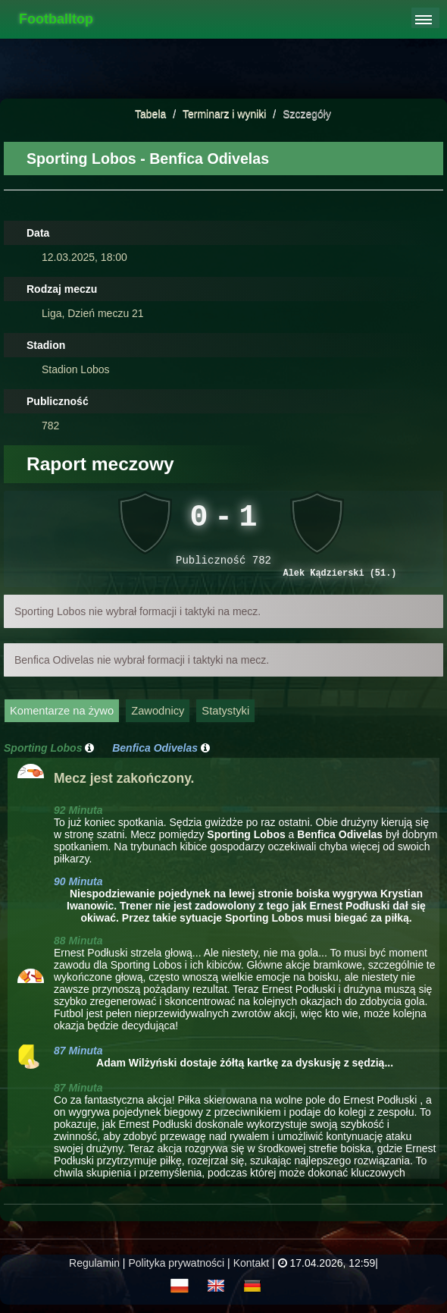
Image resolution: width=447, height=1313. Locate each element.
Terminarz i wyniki (224, 114)
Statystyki (225, 715)
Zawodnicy (157, 715)
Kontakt (251, 1267)
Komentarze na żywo (62, 715)
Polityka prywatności (176, 1267)
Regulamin (94, 1267)
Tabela (150, 114)
